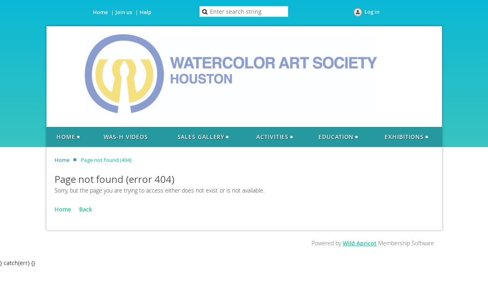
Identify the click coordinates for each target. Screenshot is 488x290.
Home (100, 12)
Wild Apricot (360, 243)
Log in (371, 11)
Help (145, 12)
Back (85, 209)
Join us (123, 12)
